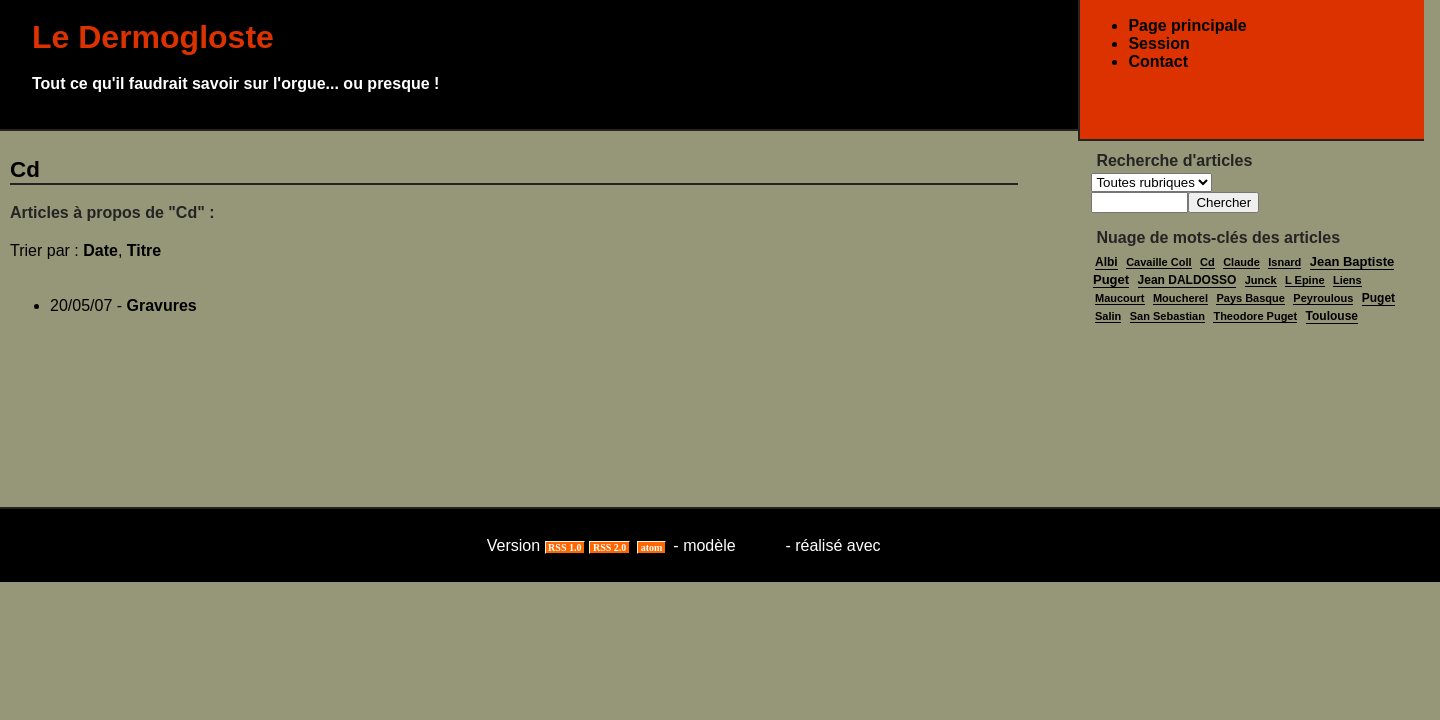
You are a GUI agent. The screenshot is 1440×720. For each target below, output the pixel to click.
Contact (1158, 61)
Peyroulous (1323, 298)
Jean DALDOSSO (1187, 280)
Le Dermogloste (153, 37)
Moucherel (1180, 298)
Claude (1241, 262)
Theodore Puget (1255, 316)
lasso (760, 545)
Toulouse (1332, 316)
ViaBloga (919, 545)
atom (651, 547)
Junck (1261, 280)
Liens (1347, 280)
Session (1158, 43)
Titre (144, 250)
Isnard (1284, 262)
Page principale (1187, 25)
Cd (1207, 262)
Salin (1108, 316)
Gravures (162, 305)
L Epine (1305, 280)
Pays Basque (1250, 298)
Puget (1378, 298)
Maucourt (1120, 298)
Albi (1106, 262)
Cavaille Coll (1158, 262)
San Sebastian (1167, 316)
